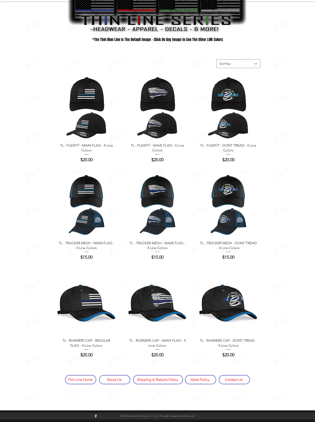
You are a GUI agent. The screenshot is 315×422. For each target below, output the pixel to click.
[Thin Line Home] (80, 379)
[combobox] (238, 63)
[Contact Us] (234, 379)
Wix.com (189, 416)
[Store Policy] (200, 379)
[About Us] (114, 379)
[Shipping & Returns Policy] (158, 379)
